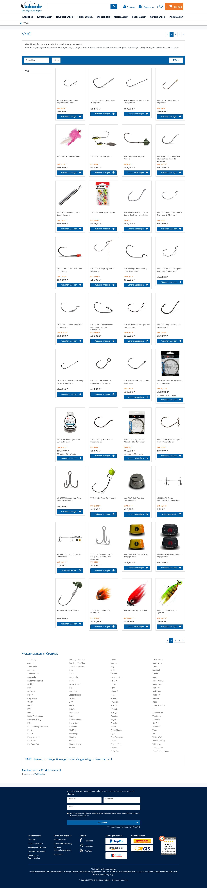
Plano (113, 695)
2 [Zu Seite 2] (175, 34)
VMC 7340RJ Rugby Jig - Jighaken (103, 498)
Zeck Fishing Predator (161, 751)
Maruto (114, 663)
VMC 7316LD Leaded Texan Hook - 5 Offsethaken (69, 326)
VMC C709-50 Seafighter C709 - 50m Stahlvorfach (69, 441)
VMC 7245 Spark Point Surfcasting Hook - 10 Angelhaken (70, 382)
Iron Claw (73, 691)
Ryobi (113, 734)
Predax (114, 698)
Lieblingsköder (75, 719)
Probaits (114, 709)
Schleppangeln (158, 17)
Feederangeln (140, 17)
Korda (71, 705)
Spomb (155, 674)
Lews (71, 716)
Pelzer (113, 684)
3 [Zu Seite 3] (179, 34)
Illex (70, 688)
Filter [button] (176, 60)
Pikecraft (114, 691)
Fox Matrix (31, 741)
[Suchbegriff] (79, 6)
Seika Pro (115, 751)
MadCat (72, 730)
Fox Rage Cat (33, 744)
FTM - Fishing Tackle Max (38, 726)
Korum (72, 709)
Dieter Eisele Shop (35, 716)
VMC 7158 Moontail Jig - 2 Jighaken (167, 611)
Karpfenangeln (45, 17)
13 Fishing (31, 660)
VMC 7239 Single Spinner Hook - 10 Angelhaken (102, 101)
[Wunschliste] (160, 6)
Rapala (114, 723)
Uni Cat (155, 723)
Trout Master (157, 712)
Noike (113, 670)
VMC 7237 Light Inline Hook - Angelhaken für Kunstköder (101, 382)
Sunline (155, 698)
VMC (27, 71)
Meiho (113, 660)
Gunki (71, 670)
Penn (113, 688)
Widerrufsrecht (60, 840)
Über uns (32, 840)
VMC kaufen (39, 774)
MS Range (73, 734)
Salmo (113, 741)
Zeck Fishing (157, 748)
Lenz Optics (74, 712)
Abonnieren (118, 822)
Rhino (113, 726)
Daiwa (30, 705)
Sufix (154, 702)
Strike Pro (156, 695)
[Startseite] (21, 23)
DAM (29, 709)
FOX (29, 723)
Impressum (58, 854)
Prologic (114, 712)
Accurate (31, 670)
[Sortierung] (36, 60)
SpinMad (156, 670)
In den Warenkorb (171, 514)
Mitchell (72, 741)
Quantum (114, 716)
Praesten (114, 702)
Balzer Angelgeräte (35, 681)
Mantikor (72, 737)
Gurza (71, 674)
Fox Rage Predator (77, 660)
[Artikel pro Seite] (56, 60)
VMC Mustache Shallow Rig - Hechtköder (101, 611)
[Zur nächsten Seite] (183, 34)
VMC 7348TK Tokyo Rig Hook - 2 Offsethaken (102, 270)
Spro (154, 677)
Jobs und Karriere (35, 844)
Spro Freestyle (158, 681)
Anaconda (31, 677)
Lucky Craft (73, 723)
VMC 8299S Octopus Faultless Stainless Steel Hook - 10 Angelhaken (168, 158)
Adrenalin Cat (33, 674)
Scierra (114, 748)
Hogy (71, 681)
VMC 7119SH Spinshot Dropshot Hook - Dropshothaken (169, 441)
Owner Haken (116, 677)
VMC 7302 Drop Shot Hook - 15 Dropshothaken (169, 326)
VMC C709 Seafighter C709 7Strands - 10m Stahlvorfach (134, 441)
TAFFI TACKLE (158, 705)
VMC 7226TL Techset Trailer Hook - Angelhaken (69, 270)
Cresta (30, 702)
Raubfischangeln (65, 17)
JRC (71, 702)
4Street (30, 663)
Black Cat (31, 691)
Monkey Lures (75, 744)
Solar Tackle (157, 660)
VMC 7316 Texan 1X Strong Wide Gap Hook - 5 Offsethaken (169, 214)
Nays (113, 667)
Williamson (156, 744)
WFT (154, 734)
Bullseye (30, 695)
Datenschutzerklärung (63, 844)
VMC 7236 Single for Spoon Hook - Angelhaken (137, 382)
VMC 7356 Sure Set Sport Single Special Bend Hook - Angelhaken (136, 214)
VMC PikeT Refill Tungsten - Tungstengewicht (134, 499)
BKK (29, 688)
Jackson (72, 698)
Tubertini (156, 719)
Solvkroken (157, 663)
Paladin (114, 681)
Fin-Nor (30, 730)
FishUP (30, 734)
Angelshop (28, 17)
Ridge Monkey (117, 730)
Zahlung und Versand (37, 847)
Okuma (114, 674)
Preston (114, 705)
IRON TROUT (75, 684)
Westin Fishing (158, 741)
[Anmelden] (129, 6)
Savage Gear (116, 744)
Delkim (30, 712)
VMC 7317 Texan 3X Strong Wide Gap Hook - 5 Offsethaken (169, 270)
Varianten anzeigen (71, 116)
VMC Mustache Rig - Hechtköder (136, 610)
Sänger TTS (157, 684)
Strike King (156, 691)
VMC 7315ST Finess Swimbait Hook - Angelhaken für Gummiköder (101, 327)
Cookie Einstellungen (37, 851)
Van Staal (156, 726)
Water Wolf (156, 737)
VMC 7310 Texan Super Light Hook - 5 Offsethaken (137, 326)
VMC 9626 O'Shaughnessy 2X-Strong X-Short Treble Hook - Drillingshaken (102, 556)
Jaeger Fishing (75, 695)
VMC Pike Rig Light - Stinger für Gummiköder (69, 555)
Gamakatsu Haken (76, 667)
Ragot (113, 719)
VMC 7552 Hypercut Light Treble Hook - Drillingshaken (69, 499)
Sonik (154, 667)
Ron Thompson (117, 737)
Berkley (30, 684)
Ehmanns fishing (34, 719)
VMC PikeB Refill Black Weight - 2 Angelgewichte (169, 555)
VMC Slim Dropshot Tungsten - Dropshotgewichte (68, 214)
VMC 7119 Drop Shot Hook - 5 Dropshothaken (101, 441)
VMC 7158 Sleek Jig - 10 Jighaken (103, 212)
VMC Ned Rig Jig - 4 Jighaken (68, 610)
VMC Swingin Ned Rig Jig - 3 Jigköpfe (134, 157)
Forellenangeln (85, 17)
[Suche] (114, 6)
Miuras (72, 748)
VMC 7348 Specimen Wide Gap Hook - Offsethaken (135, 270)
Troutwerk (156, 716)
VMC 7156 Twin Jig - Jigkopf (100, 156)
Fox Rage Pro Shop (77, 663)
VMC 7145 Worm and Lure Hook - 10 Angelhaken (136, 101)
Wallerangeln (104, 17)
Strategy (155, 688)
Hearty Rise (74, 677)
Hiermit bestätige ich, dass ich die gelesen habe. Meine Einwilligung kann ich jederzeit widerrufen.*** (104, 814)
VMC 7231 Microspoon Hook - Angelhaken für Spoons (68, 101)
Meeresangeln (122, 17)
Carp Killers (32, 698)
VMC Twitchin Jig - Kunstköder (68, 156)
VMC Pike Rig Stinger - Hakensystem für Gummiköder (168, 499)
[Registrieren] (146, 6)
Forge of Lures (33, 737)
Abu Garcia (32, 667)
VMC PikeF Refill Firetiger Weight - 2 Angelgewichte (137, 555)
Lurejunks (73, 726)
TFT (154, 709)
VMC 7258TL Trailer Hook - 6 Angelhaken (168, 101)
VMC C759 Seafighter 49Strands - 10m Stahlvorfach (169, 382)
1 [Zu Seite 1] (171, 34)
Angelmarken (177, 17)
